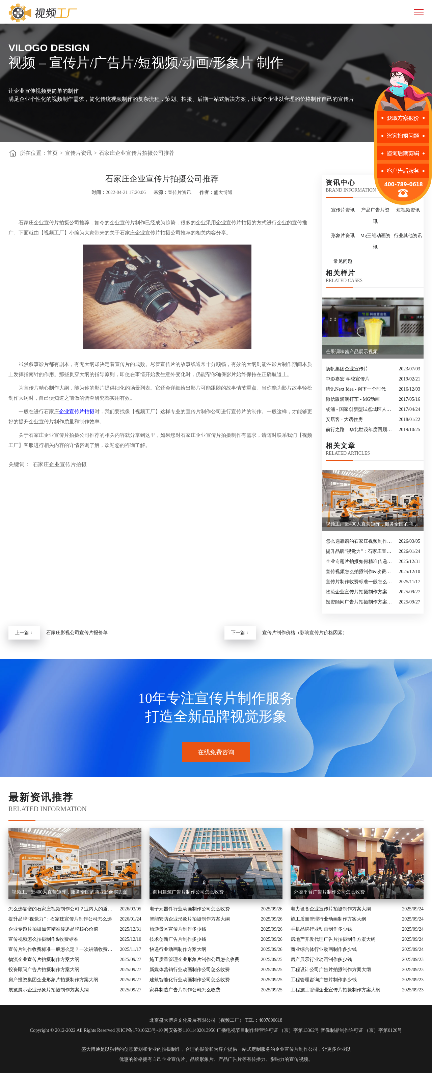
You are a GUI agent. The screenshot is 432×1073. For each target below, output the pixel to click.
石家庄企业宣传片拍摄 (60, 464)
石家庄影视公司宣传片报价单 (77, 632)
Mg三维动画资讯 (375, 241)
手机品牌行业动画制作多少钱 (321, 929)
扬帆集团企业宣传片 (347, 368)
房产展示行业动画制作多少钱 (321, 959)
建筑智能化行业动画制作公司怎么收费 (190, 979)
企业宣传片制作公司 (296, 1049)
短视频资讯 (408, 210)
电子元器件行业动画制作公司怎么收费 (190, 908)
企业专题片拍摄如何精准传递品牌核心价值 (360, 561)
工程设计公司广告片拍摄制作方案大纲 (331, 969)
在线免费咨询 (216, 752)
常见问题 (342, 261)
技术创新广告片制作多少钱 (178, 939)
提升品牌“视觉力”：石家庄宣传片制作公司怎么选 (360, 551)
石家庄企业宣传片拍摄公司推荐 (136, 153)
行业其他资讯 (408, 235)
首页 (52, 153)
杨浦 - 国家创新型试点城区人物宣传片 (360, 409)
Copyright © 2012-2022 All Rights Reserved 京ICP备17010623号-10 (96, 1030)
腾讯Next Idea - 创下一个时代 (356, 389)
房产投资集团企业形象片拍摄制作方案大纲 (53, 979)
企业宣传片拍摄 (76, 411)
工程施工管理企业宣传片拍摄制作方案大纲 (335, 989)
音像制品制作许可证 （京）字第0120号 (361, 1030)
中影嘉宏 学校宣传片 (348, 379)
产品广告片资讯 (375, 215)
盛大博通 (90, 1049)
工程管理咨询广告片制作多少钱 (324, 979)
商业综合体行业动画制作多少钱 (324, 949)
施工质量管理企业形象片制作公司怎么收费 (194, 959)
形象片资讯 (343, 235)
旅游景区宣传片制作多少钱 (178, 929)
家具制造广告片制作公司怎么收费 (185, 989)
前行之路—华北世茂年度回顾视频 (360, 429)
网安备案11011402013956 (189, 1030)
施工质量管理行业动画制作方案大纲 (328, 919)
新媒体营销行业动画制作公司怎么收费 (190, 969)
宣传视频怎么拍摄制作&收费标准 (360, 571)
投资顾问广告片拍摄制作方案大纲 (360, 601)
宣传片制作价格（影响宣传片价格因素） (304, 632)
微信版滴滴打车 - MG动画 (353, 399)
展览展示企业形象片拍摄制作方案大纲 (48, 989)
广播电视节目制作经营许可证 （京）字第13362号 (268, 1030)
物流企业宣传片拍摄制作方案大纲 (360, 591)
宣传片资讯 (78, 153)
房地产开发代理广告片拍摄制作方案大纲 (333, 939)
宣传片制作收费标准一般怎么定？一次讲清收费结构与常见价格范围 (361, 581)
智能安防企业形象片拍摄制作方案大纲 (190, 919)
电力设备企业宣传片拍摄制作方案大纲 (331, 908)
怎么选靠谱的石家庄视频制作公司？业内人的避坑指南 (360, 541)
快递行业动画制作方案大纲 (178, 949)
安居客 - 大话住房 (344, 419)
